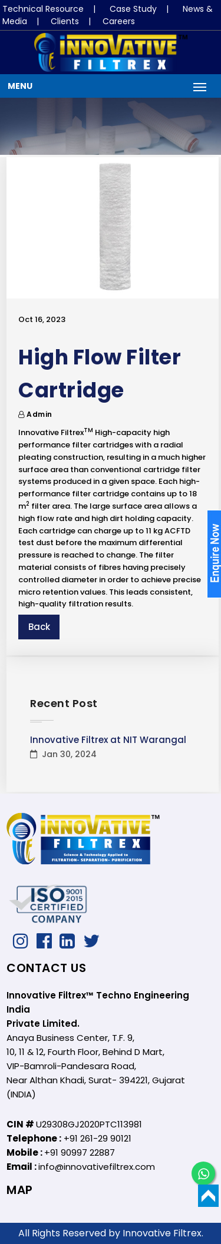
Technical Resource (43, 9)
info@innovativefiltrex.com (96, 1166)
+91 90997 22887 (79, 1152)
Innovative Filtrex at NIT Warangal (108, 740)
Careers (119, 21)
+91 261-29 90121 (97, 1138)
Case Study (133, 9)
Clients (65, 21)
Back (39, 627)
